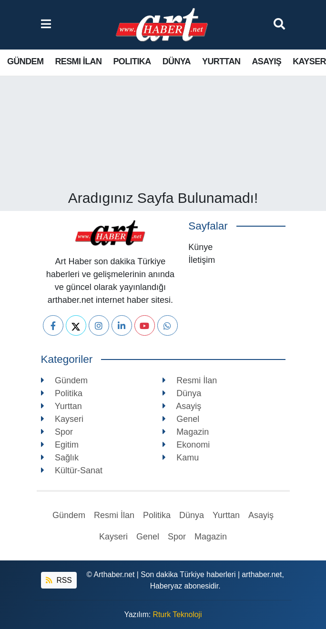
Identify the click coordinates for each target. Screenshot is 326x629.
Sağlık (60, 457)
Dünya (177, 61)
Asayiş (266, 61)
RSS (59, 580)
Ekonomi (186, 444)
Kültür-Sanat (72, 470)
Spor (57, 432)
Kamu (181, 457)
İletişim (201, 260)
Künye (200, 247)
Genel (181, 419)
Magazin (186, 432)
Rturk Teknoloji (177, 614)
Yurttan (221, 61)
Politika (132, 61)
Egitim (60, 444)
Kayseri (62, 419)
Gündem (25, 61)
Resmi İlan (78, 61)
